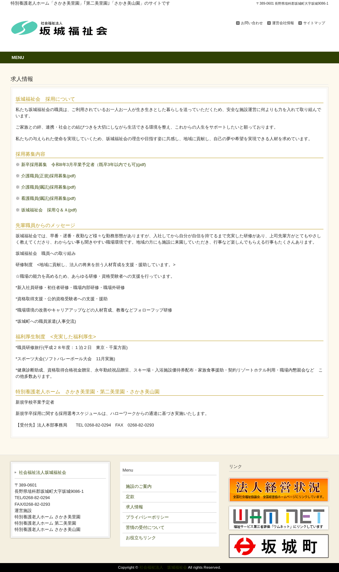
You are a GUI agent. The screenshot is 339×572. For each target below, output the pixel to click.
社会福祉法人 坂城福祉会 (163, 567)
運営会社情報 (283, 23)
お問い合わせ (252, 23)
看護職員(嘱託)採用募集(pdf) (48, 198)
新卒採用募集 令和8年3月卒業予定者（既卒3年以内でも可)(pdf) (83, 164)
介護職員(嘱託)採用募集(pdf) (48, 187)
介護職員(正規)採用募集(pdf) (48, 175)
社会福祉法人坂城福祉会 (42, 472)
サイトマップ (314, 23)
